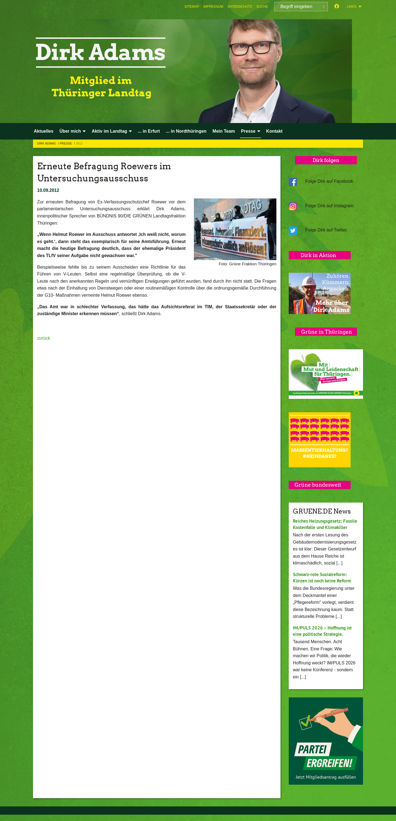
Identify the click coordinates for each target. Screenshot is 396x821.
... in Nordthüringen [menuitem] (186, 131)
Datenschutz (240, 7)
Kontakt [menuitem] (274, 131)
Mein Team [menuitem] (224, 131)
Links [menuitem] (351, 7)
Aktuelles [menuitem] (43, 131)
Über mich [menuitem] (70, 131)
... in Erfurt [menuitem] (149, 131)
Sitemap (192, 7)
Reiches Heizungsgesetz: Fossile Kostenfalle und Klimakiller (319, 527)
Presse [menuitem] (248, 131)
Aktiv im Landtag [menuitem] (109, 131)
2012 (79, 143)
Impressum (213, 7)
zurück (43, 338)
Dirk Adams (47, 143)
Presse (66, 143)
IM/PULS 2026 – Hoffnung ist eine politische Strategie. (324, 637)
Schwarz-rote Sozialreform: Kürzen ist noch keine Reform (324, 583)
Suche (262, 7)
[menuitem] (192, 6)
